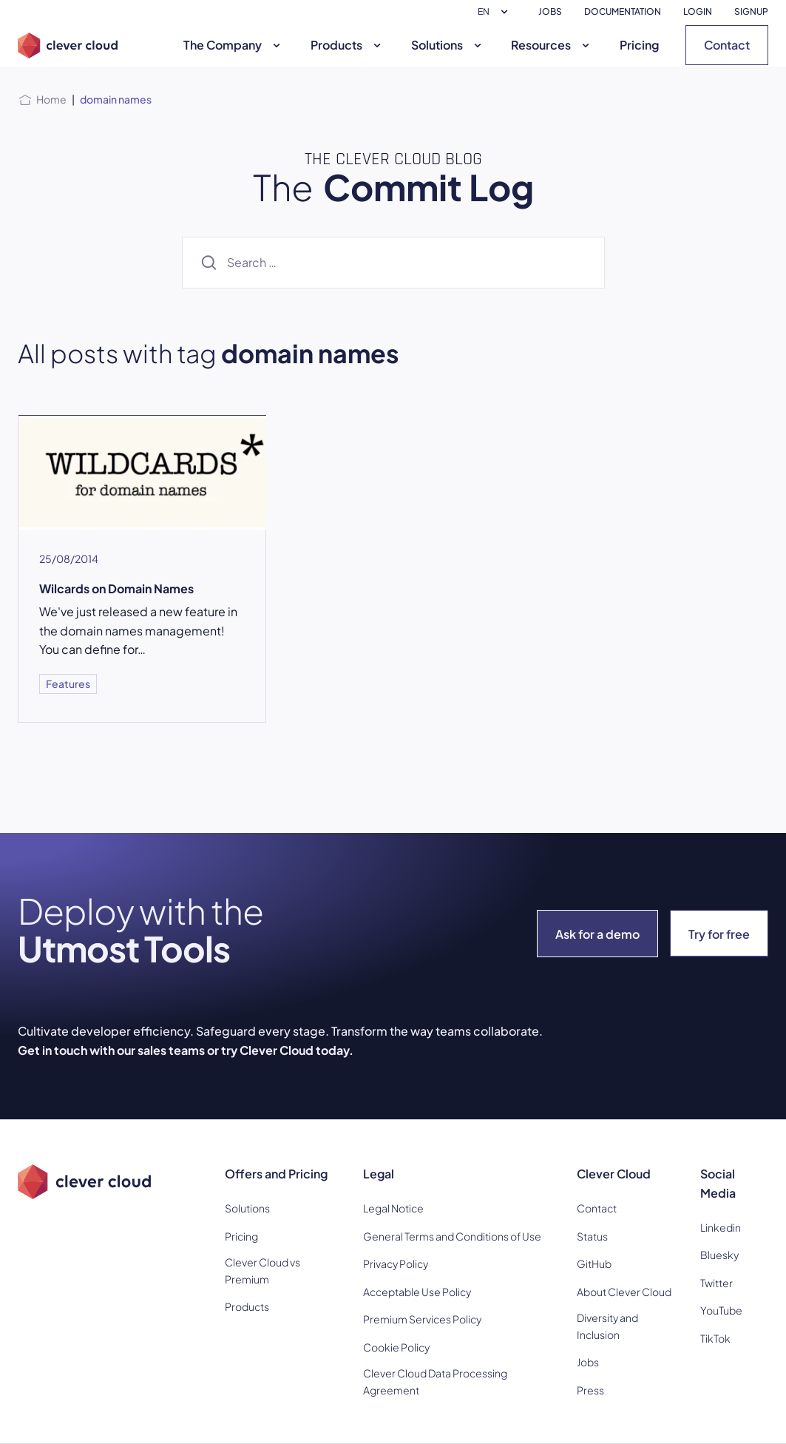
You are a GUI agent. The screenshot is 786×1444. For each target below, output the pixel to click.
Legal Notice (393, 1208)
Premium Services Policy (422, 1319)
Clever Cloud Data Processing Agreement (435, 1381)
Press (590, 1390)
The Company (233, 45)
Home (51, 99)
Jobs (588, 1362)
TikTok (715, 1338)
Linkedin (720, 1227)
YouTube (721, 1310)
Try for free (719, 934)
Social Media (718, 1183)
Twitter (716, 1282)
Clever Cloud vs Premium (262, 1270)
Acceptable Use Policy (417, 1291)
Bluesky (719, 1254)
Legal (378, 1173)
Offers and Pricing (276, 1173)
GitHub (594, 1263)
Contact (727, 45)
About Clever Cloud (624, 1291)
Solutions (448, 45)
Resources (552, 45)
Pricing (639, 45)
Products (347, 45)
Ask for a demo (597, 934)
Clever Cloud (614, 1173)
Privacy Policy (395, 1263)
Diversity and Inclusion (607, 1325)
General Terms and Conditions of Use (452, 1236)
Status (592, 1236)
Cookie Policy (396, 1347)
